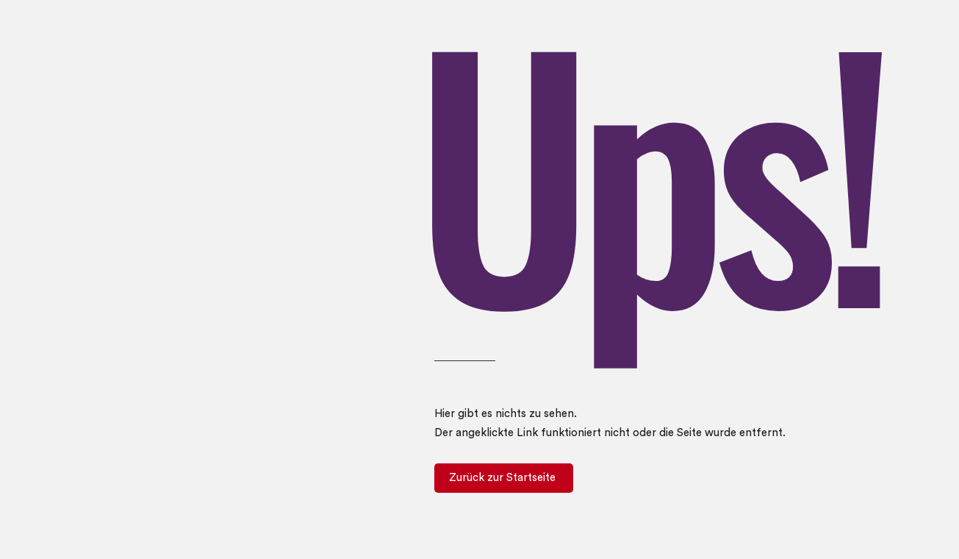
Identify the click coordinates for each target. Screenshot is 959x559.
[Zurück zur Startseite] (503, 478)
